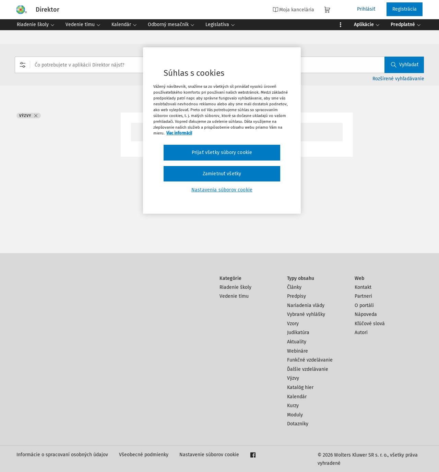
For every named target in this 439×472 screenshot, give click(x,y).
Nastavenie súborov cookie (209, 455)
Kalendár (297, 397)
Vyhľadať (404, 65)
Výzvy (293, 378)
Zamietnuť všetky (222, 174)
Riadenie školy (235, 287)
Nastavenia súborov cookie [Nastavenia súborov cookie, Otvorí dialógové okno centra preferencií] (221, 190)
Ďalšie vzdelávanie (307, 369)
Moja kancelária (293, 9)
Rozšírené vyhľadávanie (398, 79)
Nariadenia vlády (305, 305)
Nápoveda (366, 314)
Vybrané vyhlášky (306, 314)
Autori (361, 332)
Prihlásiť (366, 9)
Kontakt (363, 287)
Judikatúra (298, 332)
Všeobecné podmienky (143, 455)
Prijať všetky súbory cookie (222, 152)
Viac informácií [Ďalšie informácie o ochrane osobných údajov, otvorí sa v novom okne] (179, 133)
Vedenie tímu (234, 296)
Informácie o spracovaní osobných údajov (62, 455)
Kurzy (293, 406)
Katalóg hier (300, 387)
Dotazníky (297, 424)
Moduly (295, 415)
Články (294, 287)
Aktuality (296, 342)
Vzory (293, 324)
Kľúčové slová (370, 324)
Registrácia (404, 9)
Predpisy (296, 296)
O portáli (364, 305)
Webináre (297, 351)
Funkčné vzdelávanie (310, 360)
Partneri (363, 296)
